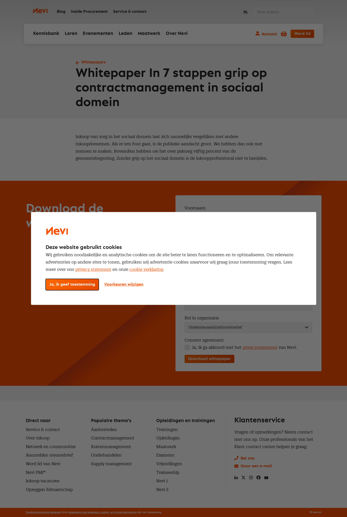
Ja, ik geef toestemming (72, 285)
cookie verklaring (146, 269)
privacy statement (93, 269)
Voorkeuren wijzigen (123, 285)
